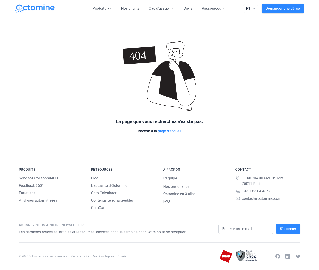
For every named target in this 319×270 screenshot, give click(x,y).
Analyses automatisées (38, 200)
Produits (102, 8)
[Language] (250, 8)
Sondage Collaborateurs (39, 178)
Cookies (123, 256)
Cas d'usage (161, 8)
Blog (95, 178)
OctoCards (99, 208)
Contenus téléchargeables (112, 200)
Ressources (214, 8)
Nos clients (130, 8)
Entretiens (27, 193)
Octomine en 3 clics (179, 194)
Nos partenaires (176, 186)
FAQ (166, 201)
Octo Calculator (104, 193)
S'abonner (288, 229)
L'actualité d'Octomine (109, 185)
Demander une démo (283, 8)
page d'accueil (169, 131)
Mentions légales (103, 256)
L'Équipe (170, 178)
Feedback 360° (31, 185)
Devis (187, 8)
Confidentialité (80, 256)
